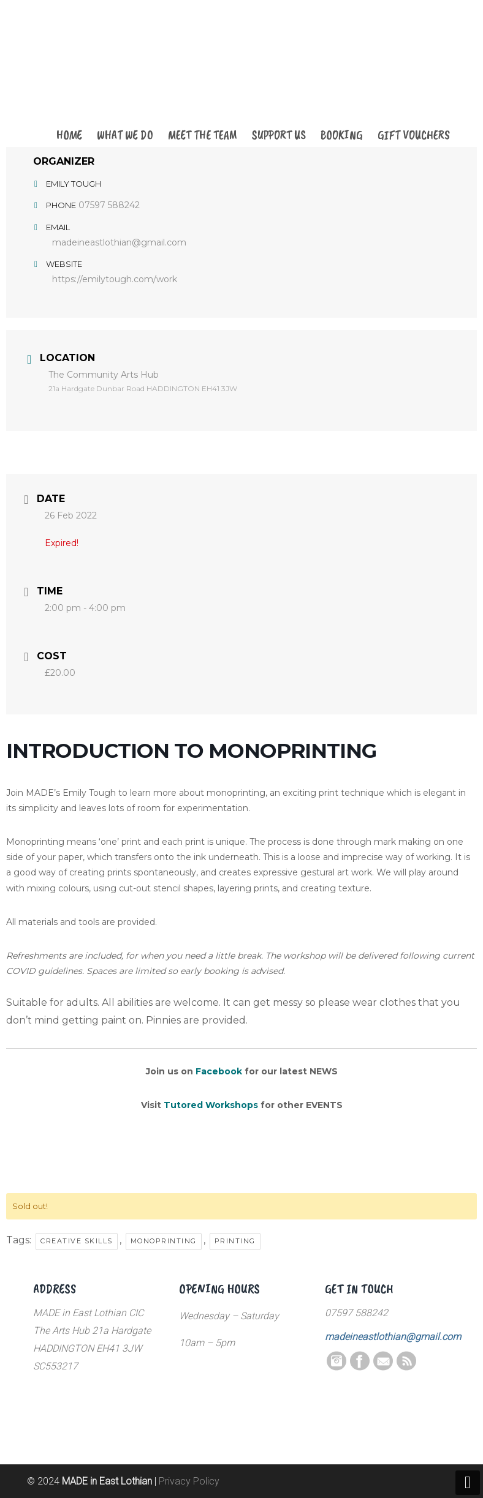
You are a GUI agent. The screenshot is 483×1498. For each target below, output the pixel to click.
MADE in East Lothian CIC (94, 74)
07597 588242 (109, 205)
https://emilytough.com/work (114, 279)
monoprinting (164, 1241)
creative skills (76, 1241)
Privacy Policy (189, 1481)
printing (235, 1241)
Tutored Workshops (211, 1104)
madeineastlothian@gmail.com (119, 242)
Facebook (219, 1071)
